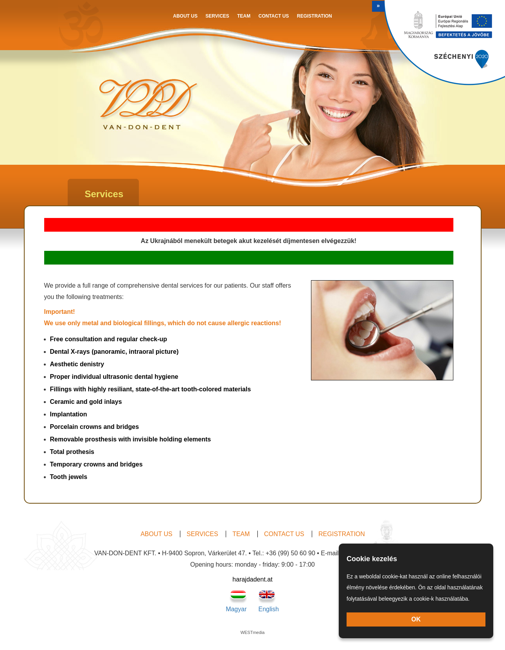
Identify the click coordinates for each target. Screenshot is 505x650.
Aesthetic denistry (77, 364)
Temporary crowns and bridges (96, 464)
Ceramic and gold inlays (86, 401)
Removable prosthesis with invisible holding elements (130, 439)
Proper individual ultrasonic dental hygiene (114, 376)
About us (185, 16)
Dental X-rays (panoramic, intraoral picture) (114, 351)
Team (243, 16)
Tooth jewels (69, 477)
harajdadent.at (252, 579)
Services (217, 16)
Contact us (274, 16)
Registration (314, 16)
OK (416, 619)
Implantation (68, 414)
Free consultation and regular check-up (108, 339)
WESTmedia (253, 632)
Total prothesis (72, 451)
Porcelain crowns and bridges (94, 426)
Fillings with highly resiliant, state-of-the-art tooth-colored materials (150, 389)
